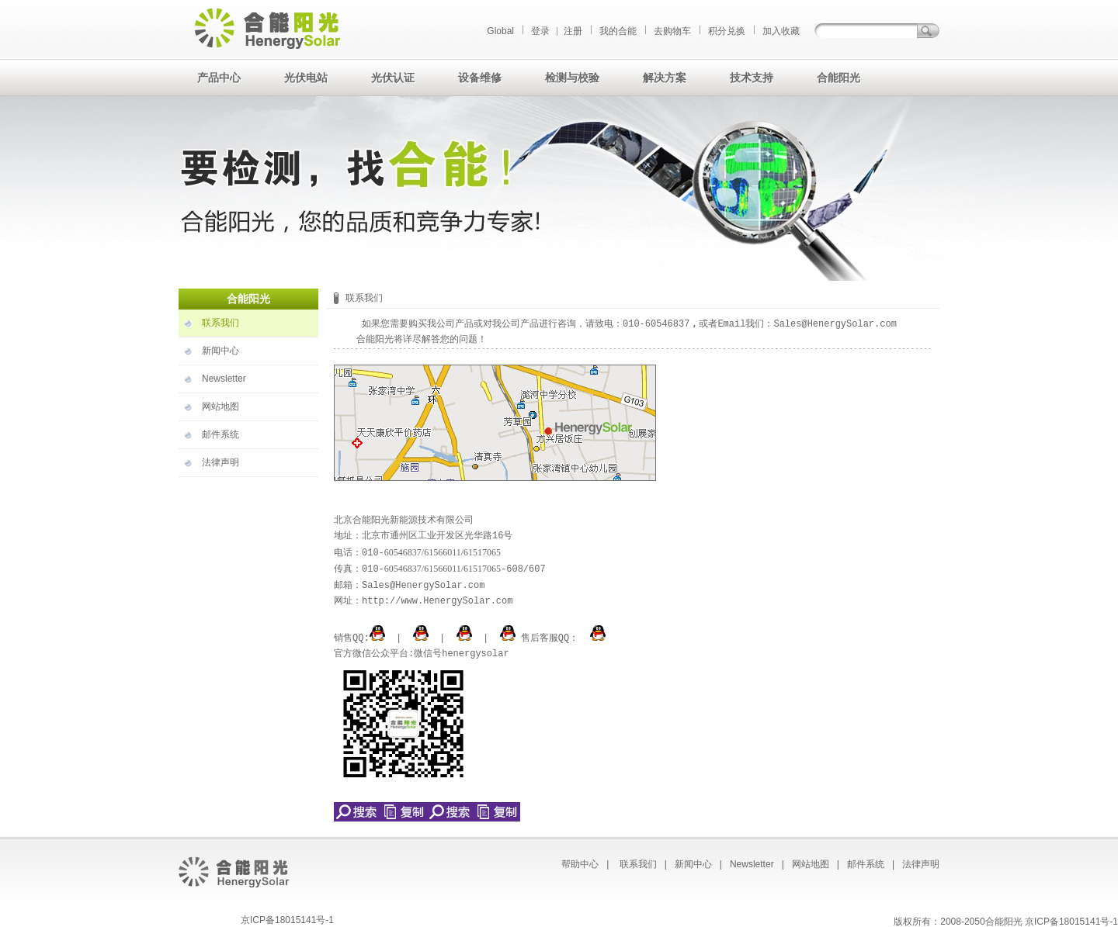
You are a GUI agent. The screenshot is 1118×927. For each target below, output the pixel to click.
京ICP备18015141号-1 (287, 917)
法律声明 (220, 462)
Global (500, 31)
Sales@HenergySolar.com (834, 323)
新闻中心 (220, 350)
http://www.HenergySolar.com (437, 599)
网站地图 (220, 406)
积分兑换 (726, 31)
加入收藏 (781, 31)
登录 (540, 31)
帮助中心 (580, 861)
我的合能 (618, 31)
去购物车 (672, 31)
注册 (573, 31)
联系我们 (220, 322)
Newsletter (224, 378)
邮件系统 (220, 434)
